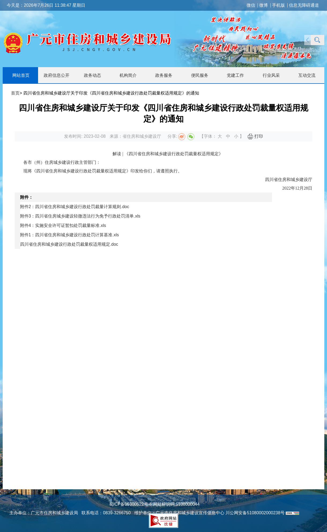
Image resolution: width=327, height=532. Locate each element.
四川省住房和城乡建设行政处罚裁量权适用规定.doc (69, 244)
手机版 (278, 5)
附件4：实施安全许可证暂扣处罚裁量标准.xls (63, 225)
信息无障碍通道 (304, 5)
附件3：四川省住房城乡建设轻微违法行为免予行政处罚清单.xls (80, 216)
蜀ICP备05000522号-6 (130, 504)
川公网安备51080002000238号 (255, 513)
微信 (251, 5)
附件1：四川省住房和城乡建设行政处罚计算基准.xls (69, 235)
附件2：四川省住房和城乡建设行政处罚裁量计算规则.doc (74, 206)
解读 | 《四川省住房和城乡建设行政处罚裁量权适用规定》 (168, 153)
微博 (263, 5)
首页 (15, 93)
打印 (255, 136)
